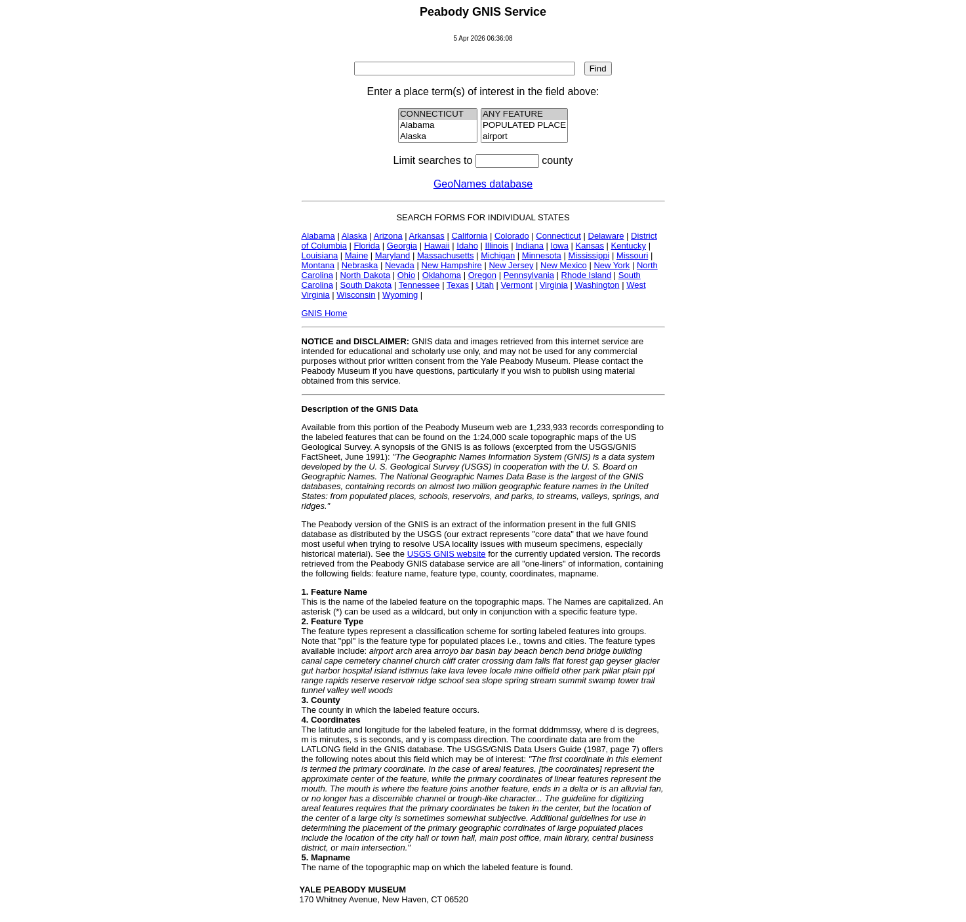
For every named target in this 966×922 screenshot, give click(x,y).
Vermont (517, 285)
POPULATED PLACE (524, 125)
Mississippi (588, 255)
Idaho (467, 246)
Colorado (511, 236)
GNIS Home (325, 313)
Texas (458, 285)
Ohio (406, 275)
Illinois (496, 246)
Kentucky (628, 246)
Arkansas (427, 236)
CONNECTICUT (438, 114)
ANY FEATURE (524, 114)
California (469, 236)
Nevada (399, 265)
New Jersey (511, 265)
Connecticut (558, 236)
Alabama (438, 125)
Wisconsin (355, 295)
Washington (596, 285)
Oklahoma (441, 275)
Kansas (590, 246)
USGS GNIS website (446, 554)
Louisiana (320, 255)
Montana (318, 265)
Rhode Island (586, 275)
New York (612, 265)
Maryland (392, 255)
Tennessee (419, 285)
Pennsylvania (529, 275)
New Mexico (563, 265)
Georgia (402, 246)
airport (524, 136)
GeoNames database (483, 184)
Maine (356, 255)
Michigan (498, 255)
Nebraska (360, 265)
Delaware (606, 236)
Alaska (438, 136)
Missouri (632, 255)
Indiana (529, 246)
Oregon (482, 275)
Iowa (559, 246)
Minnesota (541, 255)
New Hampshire (451, 265)
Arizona (388, 236)
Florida (366, 246)
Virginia (554, 285)
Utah (485, 285)
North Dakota (365, 275)
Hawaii (437, 246)
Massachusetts (445, 255)
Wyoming (400, 295)
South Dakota (366, 285)
